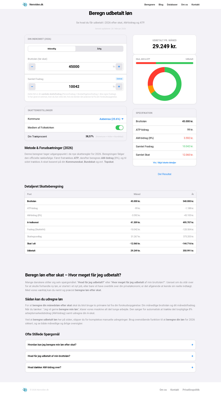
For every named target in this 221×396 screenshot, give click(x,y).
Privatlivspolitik (191, 389)
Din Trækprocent (37, 136)
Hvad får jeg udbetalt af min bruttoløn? (49, 356)
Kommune (34, 118)
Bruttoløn (141, 121)
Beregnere (149, 4)
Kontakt (196, 4)
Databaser (172, 4)
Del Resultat (164, 174)
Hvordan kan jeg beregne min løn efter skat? (52, 344)
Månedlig (52, 49)
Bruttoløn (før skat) (37, 59)
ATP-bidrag (142, 129)
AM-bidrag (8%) (145, 138)
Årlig (99, 49)
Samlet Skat (143, 154)
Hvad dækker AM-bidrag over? (44, 367)
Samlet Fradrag (35, 79)
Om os (184, 4)
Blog (161, 4)
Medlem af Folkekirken (41, 127)
